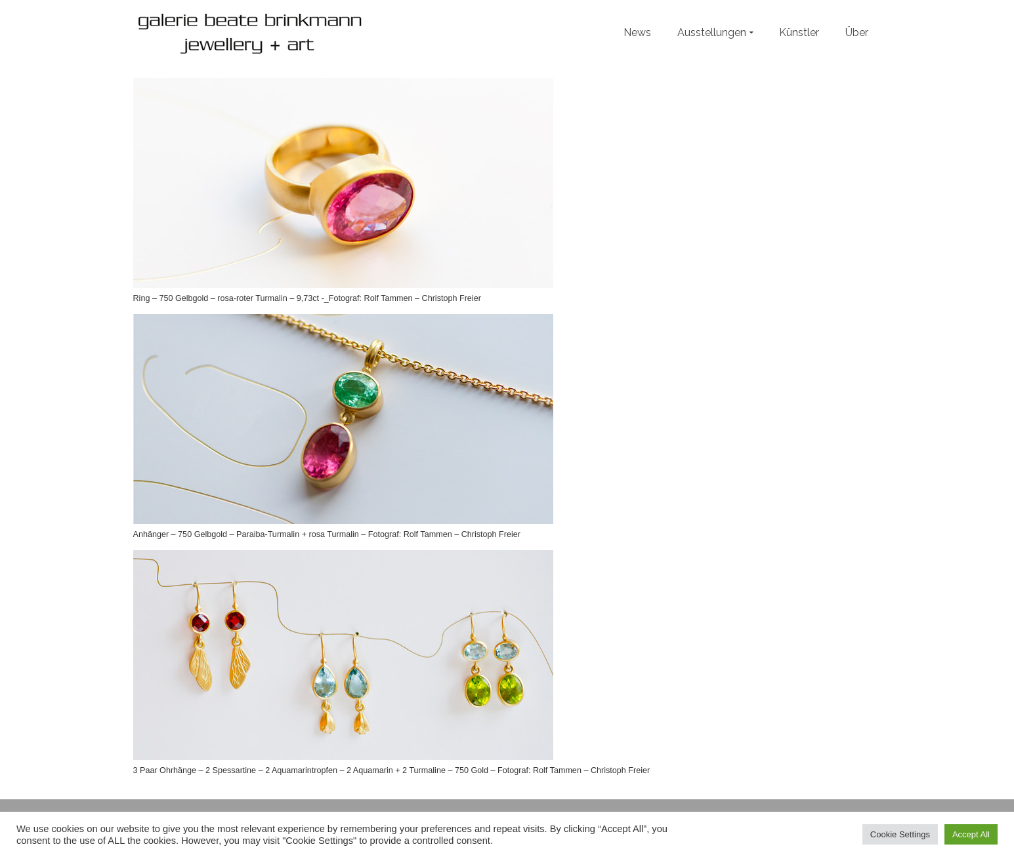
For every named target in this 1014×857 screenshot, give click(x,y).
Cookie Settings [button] (900, 834)
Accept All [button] (971, 834)
